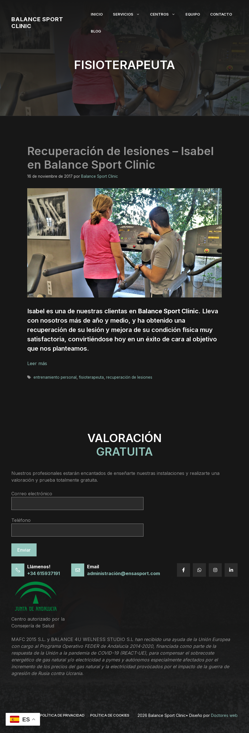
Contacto (221, 14)
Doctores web (224, 715)
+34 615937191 (43, 573)
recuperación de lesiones (129, 377)
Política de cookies (109, 715)
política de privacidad (62, 715)
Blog (96, 31)
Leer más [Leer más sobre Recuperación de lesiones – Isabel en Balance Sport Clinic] (37, 363)
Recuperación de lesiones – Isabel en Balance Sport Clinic (120, 158)
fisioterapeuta (91, 377)
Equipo (192, 14)
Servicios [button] (129, 14)
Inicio (97, 14)
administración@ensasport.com (123, 573)
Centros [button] (165, 14)
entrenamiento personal (55, 377)
